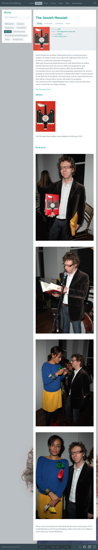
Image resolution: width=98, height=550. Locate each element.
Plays (7, 39)
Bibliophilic (9, 24)
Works (38, 3)
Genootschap (77, 3)
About (46, 3)
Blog (67, 3)
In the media (48, 23)
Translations (59, 23)
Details (39, 23)
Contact (67, 547)
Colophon (42, 547)
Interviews (9, 28)
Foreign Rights (55, 547)
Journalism (21, 28)
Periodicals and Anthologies (16, 35)
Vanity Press (17, 39)
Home (31, 3)
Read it (68, 23)
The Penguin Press (43, 89)
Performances (19, 31)
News (61, 3)
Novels (7, 31)
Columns (20, 24)
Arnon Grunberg (11, 3)
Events (53, 3)
